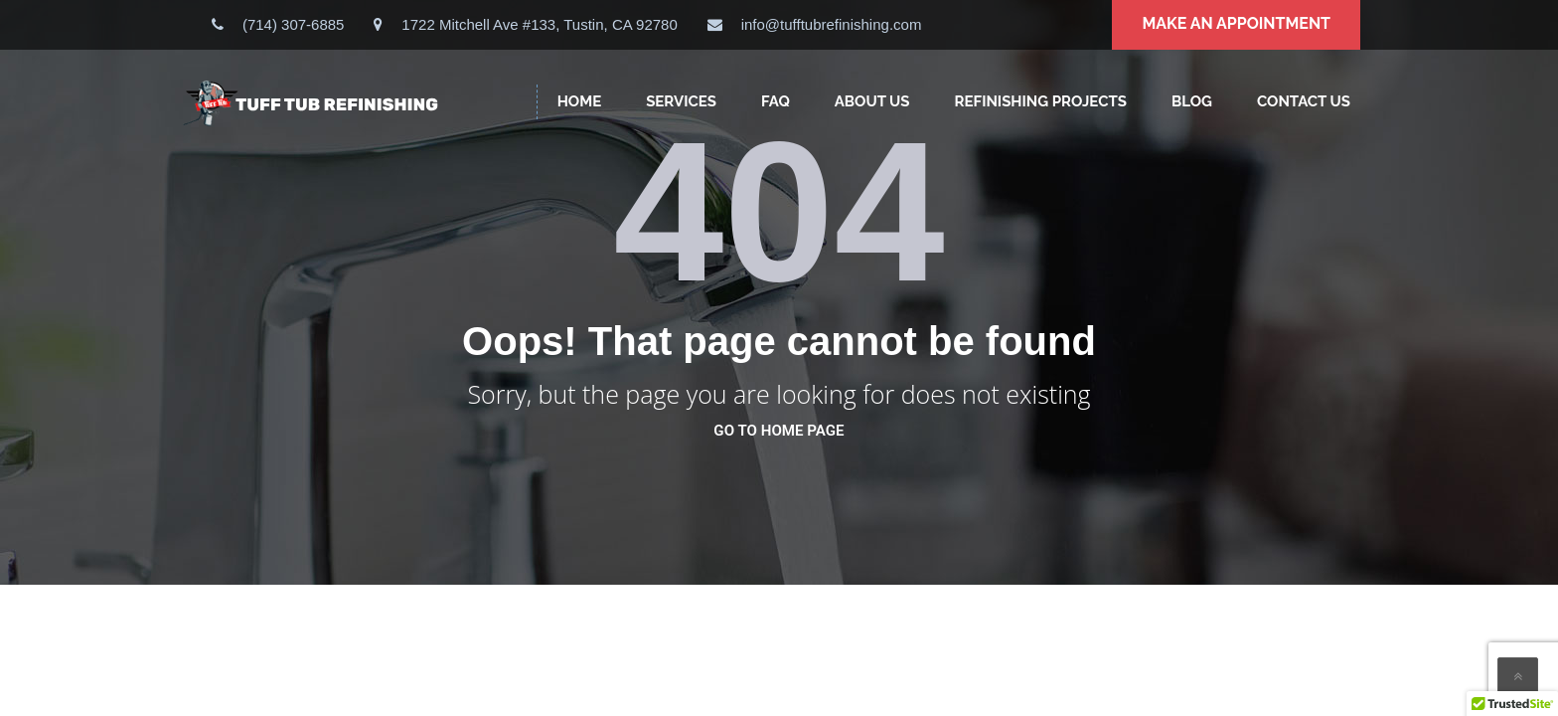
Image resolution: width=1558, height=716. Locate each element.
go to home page (778, 431)
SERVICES (681, 101)
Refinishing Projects (1041, 101)
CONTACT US (1303, 101)
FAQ (775, 101)
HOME (579, 101)
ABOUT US (872, 101)
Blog (1191, 101)
